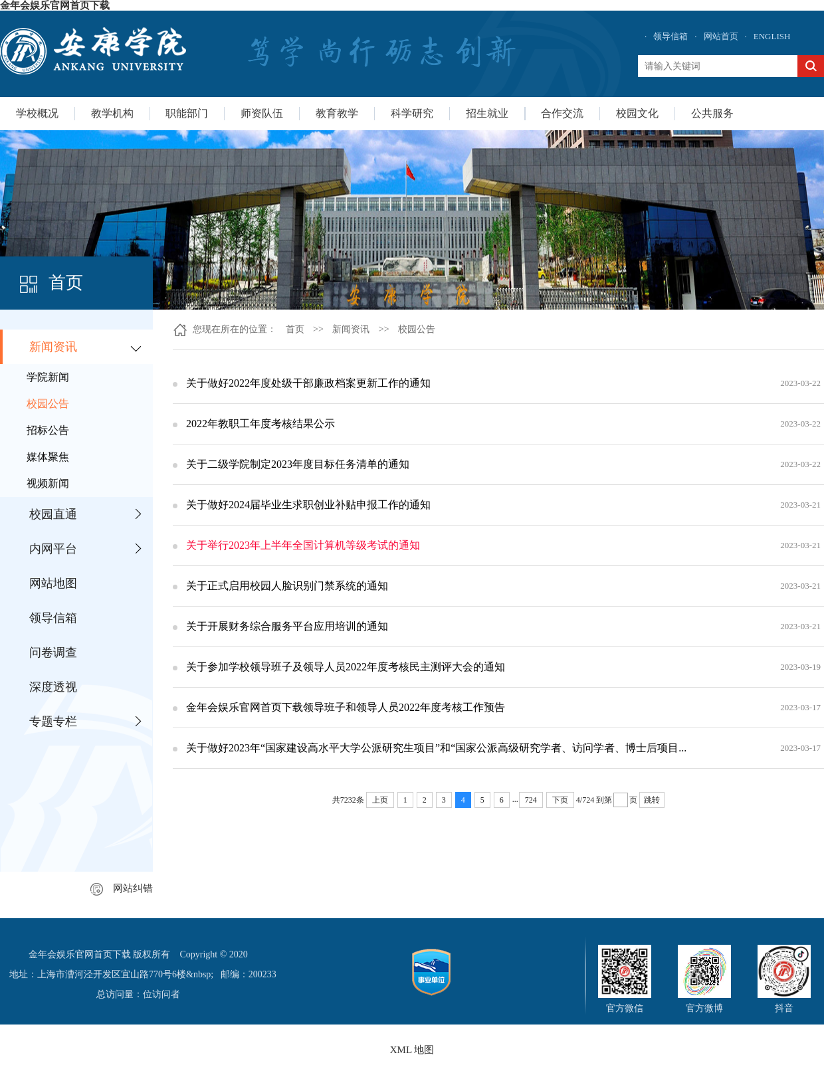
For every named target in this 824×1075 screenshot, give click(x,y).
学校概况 (37, 113)
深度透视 (53, 687)
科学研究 (412, 113)
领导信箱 (670, 36)
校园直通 (53, 514)
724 (531, 800)
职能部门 (186, 113)
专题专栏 (53, 721)
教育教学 (337, 113)
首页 (295, 329)
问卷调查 (53, 652)
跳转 (652, 800)
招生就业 (487, 113)
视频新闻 (48, 483)
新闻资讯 (53, 346)
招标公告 (48, 430)
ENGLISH (772, 36)
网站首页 (721, 36)
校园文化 (637, 113)
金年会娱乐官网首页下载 (55, 5)
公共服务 (712, 113)
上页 (380, 800)
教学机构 (112, 113)
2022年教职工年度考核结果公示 (260, 423)
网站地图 (53, 583)
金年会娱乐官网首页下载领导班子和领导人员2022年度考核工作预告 (345, 707)
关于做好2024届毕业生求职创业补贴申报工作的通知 (308, 504)
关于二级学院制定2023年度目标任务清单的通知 (297, 464)
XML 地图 (412, 1049)
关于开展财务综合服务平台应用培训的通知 (287, 626)
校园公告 (48, 403)
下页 (560, 800)
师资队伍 (262, 113)
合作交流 (562, 113)
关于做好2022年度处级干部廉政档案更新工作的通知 (308, 383)
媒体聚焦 (48, 456)
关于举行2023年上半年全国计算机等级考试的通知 (303, 545)
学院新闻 (48, 377)
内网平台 (53, 548)
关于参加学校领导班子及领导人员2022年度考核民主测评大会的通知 (345, 666)
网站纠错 (121, 888)
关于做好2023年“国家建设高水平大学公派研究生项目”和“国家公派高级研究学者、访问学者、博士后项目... (436, 747)
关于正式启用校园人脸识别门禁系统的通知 (287, 585)
